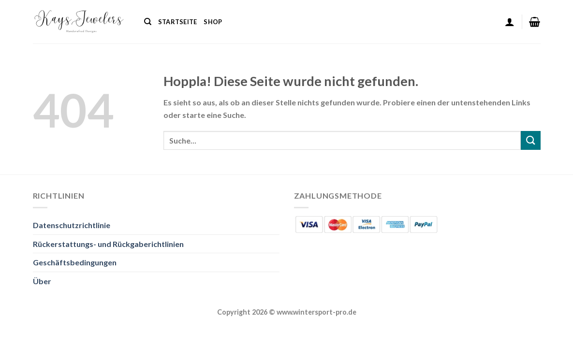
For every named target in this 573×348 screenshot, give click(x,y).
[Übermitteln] (530, 140)
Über (42, 281)
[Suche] (147, 22)
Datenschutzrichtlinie (71, 225)
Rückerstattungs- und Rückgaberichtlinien (108, 243)
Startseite (177, 22)
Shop (213, 22)
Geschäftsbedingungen (75, 262)
